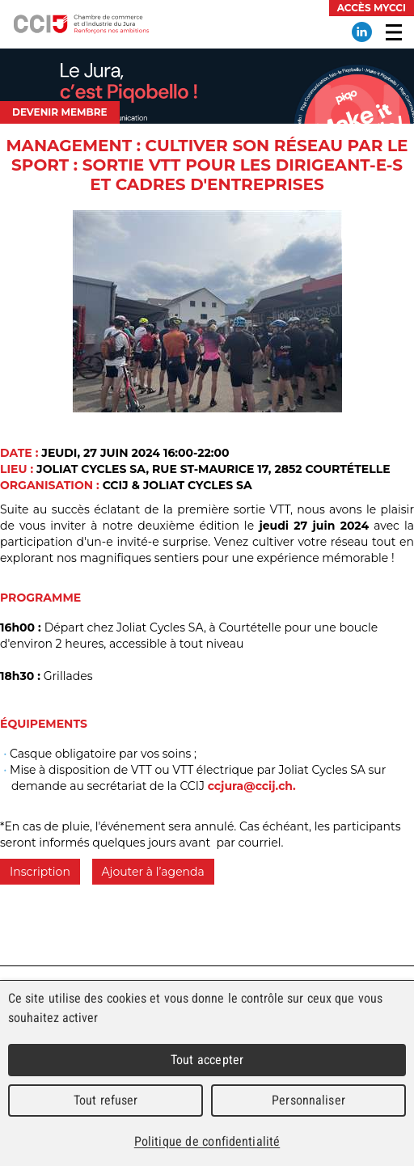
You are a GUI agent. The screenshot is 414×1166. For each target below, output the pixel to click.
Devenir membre (60, 112)
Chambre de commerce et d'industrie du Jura (81, 24)
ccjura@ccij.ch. (252, 786)
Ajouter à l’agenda (153, 871)
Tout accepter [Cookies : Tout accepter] (207, 1059)
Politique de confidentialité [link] (207, 1141)
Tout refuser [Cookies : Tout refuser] (106, 1100)
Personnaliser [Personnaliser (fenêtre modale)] (308, 1100)
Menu (394, 32)
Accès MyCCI (371, 8)
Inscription (40, 871)
